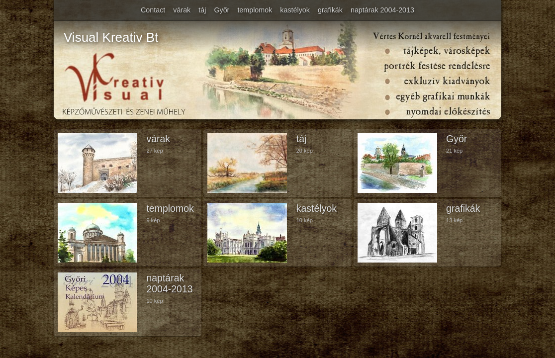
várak (181, 10)
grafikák (330, 10)
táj (202, 10)
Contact (153, 10)
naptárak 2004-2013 (382, 10)
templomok (254, 10)
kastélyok (295, 10)
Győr (221, 10)
